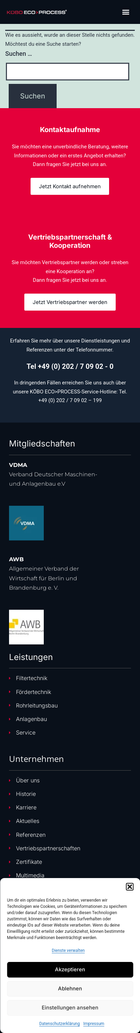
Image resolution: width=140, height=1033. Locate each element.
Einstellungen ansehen (70, 1007)
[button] (129, 886)
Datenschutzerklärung (59, 1023)
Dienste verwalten (68, 950)
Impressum (93, 1023)
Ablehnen (70, 988)
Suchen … (18, 53)
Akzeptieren (70, 969)
